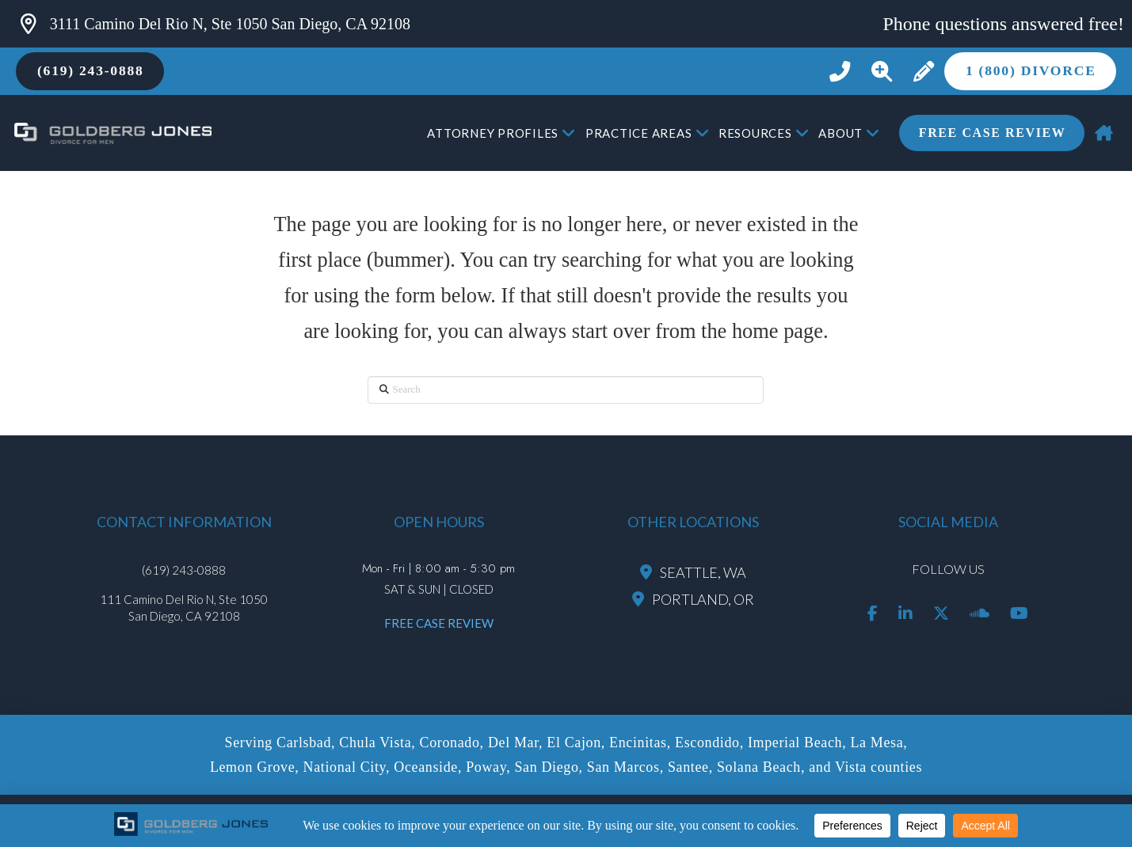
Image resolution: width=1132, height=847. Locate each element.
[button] (881, 72)
